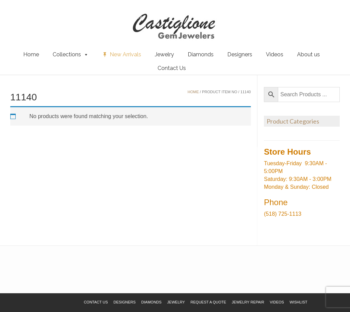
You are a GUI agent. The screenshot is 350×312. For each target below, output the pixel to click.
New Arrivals (125, 54)
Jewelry (164, 54)
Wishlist (15, 17)
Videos (274, 54)
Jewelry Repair (248, 302)
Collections (71, 54)
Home (31, 54)
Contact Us (172, 68)
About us (308, 54)
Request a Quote (45, 17)
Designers (239, 54)
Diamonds (201, 54)
